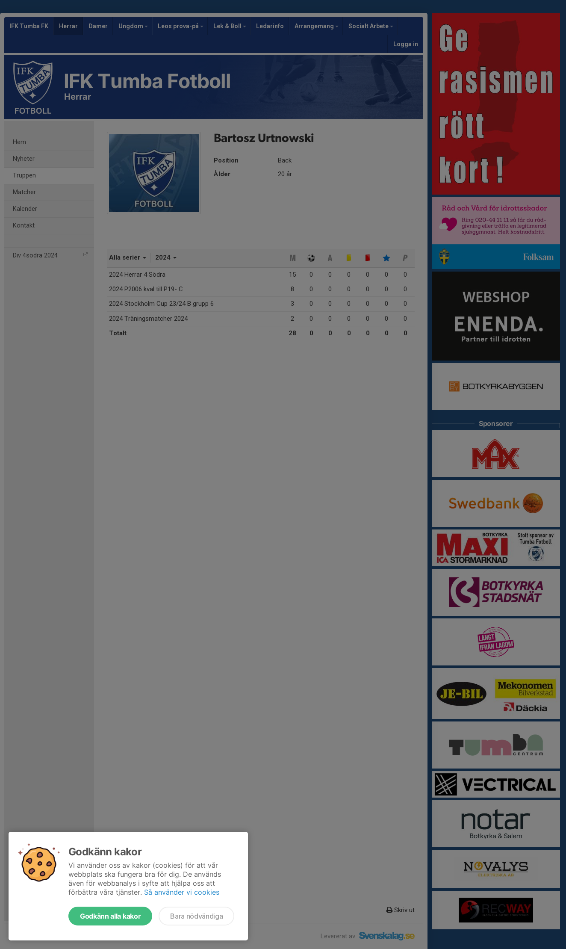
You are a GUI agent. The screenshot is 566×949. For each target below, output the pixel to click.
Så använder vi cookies (181, 892)
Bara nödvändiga (196, 916)
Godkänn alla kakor (110, 916)
